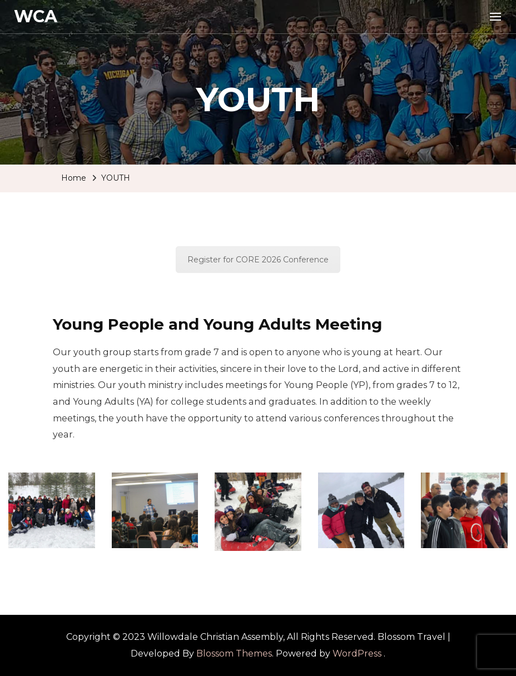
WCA (35, 16)
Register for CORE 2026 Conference (258, 260)
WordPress (357, 653)
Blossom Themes (234, 653)
